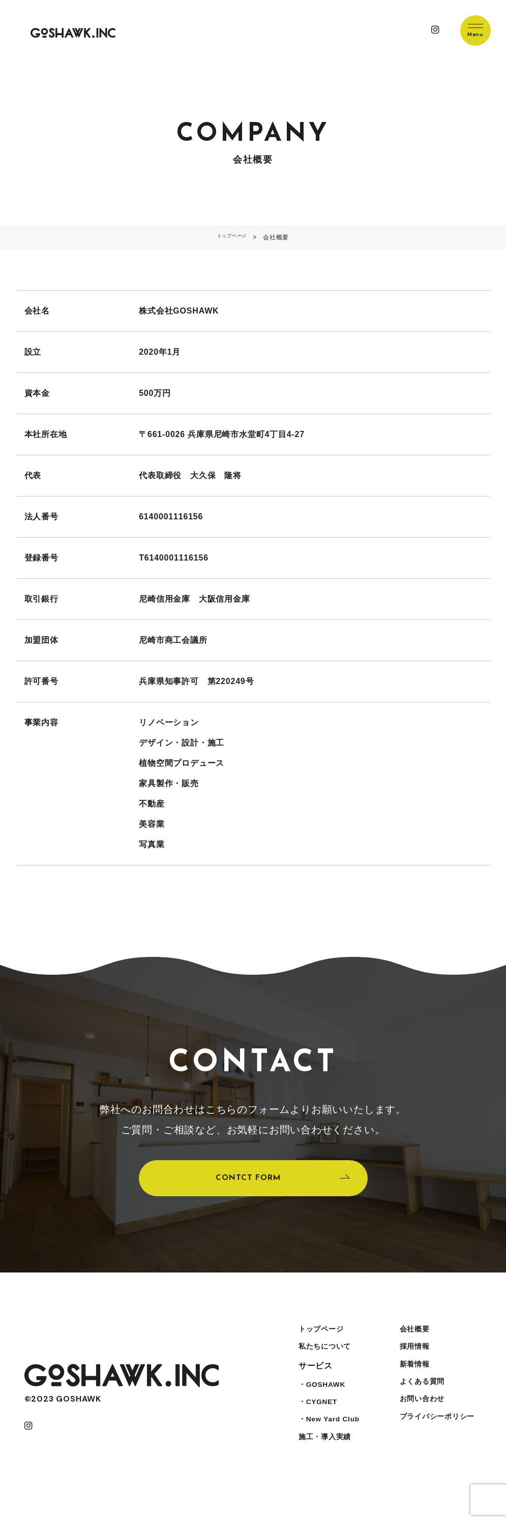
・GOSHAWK (320, 1402)
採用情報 (411, 1361)
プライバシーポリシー (437, 1443)
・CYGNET (315, 1422)
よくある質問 (419, 1402)
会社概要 (411, 1341)
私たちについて (323, 1361)
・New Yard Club (328, 1443)
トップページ (319, 1341)
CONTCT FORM (246, 1183)
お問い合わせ (419, 1422)
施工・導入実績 (323, 1463)
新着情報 (411, 1382)
